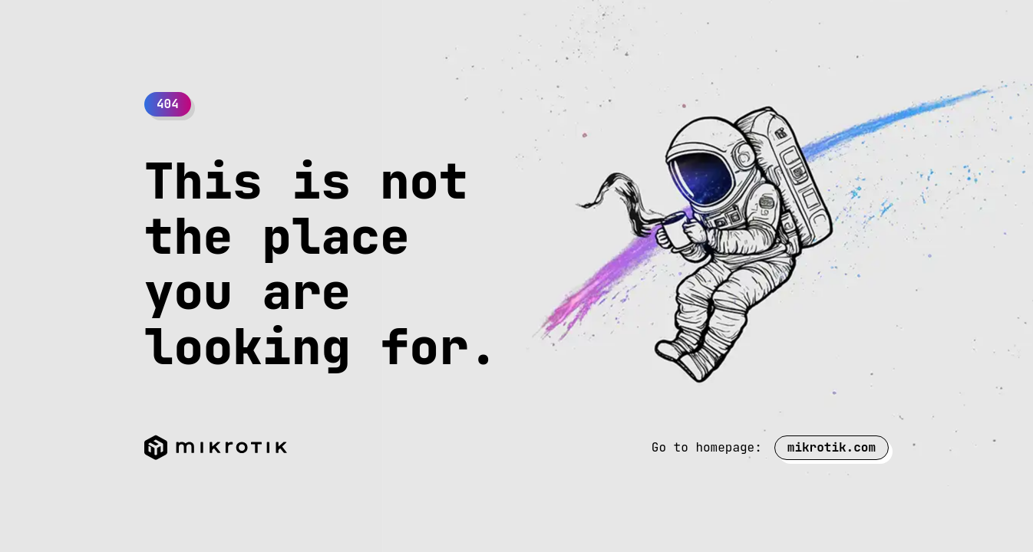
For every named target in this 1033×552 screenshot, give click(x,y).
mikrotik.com (831, 447)
